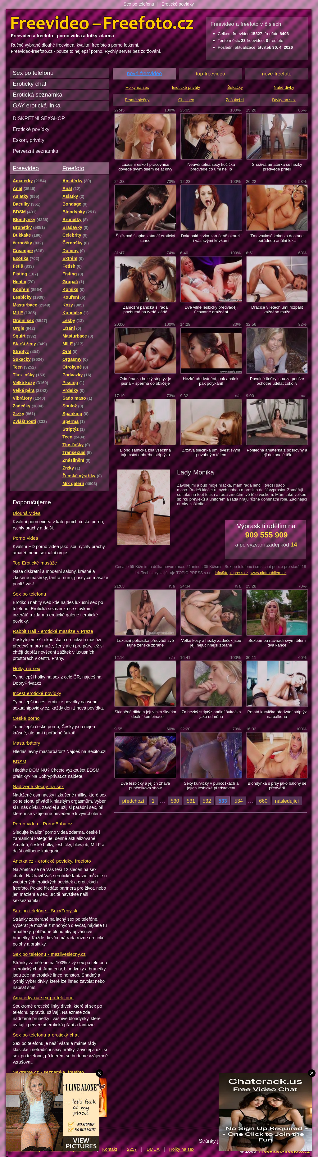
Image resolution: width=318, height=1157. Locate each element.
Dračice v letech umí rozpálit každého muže (277, 309)
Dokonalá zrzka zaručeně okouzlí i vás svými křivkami (211, 238)
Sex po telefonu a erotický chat (46, 1034)
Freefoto (73, 168)
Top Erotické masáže (35, 562)
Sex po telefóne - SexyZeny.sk (45, 910)
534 (238, 801)
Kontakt (109, 1149)
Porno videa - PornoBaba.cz (42, 823)
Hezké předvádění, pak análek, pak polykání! (211, 381)
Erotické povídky (177, 4)
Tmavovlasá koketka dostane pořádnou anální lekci (276, 238)
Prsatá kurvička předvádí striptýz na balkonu (277, 714)
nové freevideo (144, 73)
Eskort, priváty (28, 140)
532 (207, 801)
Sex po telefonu (139, 4)
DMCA (153, 1149)
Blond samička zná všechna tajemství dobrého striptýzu (145, 452)
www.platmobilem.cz (269, 572)
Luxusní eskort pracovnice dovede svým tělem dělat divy (145, 166)
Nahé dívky (284, 87)
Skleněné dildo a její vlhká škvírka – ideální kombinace (145, 714)
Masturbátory (26, 743)
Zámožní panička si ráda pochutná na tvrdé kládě (145, 309)
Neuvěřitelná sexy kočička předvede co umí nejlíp (211, 166)
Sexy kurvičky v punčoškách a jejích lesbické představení (211, 785)
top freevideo (210, 73)
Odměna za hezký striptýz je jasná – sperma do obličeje (145, 381)
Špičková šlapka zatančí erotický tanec (145, 238)
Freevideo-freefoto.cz (284, 1151)
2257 (132, 1149)
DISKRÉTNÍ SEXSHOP (39, 118)
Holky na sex (26, 668)
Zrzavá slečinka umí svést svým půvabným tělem (211, 452)
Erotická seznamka (37, 94)
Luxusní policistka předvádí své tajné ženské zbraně (145, 642)
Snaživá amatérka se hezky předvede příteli (277, 166)
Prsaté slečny (137, 100)
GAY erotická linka (37, 105)
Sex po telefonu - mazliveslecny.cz (49, 954)
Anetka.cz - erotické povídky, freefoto (52, 861)
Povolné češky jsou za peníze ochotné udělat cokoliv (277, 381)
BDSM (19, 761)
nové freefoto (277, 73)
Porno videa (25, 538)
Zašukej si (235, 100)
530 (175, 801)
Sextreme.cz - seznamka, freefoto (48, 1072)
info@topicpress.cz (231, 572)
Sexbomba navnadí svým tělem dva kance (277, 642)
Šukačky (235, 87)
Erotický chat (29, 83)
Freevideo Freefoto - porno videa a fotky (102, 23)
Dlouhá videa (26, 513)
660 (263, 801)
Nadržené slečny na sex (38, 786)
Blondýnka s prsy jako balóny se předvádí (277, 785)
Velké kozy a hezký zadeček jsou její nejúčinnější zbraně (211, 642)
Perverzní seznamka (35, 151)
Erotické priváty (186, 87)
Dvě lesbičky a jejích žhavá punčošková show (145, 785)
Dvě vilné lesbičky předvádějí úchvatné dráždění (211, 309)
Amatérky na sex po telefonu (43, 997)
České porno (26, 718)
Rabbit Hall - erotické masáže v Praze (53, 631)
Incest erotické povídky (37, 693)
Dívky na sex (284, 100)
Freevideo (26, 168)
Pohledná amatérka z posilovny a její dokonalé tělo (277, 452)
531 (191, 801)
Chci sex (186, 100)
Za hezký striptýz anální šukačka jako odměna (211, 714)
